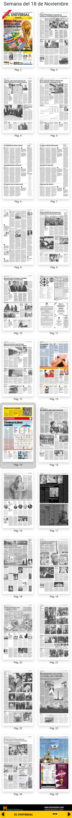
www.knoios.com (54, 809)
